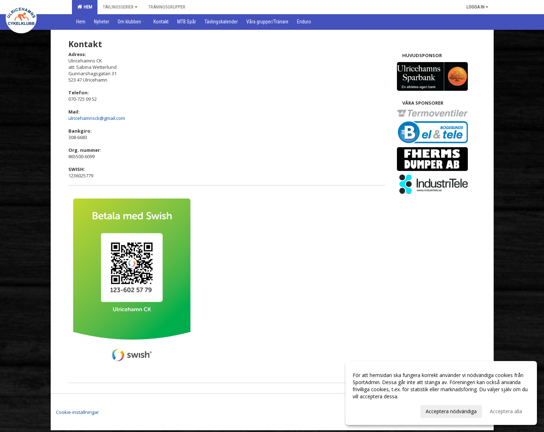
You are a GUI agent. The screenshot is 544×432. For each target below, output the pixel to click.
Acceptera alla (506, 411)
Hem (84, 7)
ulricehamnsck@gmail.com (96, 118)
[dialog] (441, 393)
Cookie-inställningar (77, 412)
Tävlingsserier (120, 7)
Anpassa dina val (372, 410)
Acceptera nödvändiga (451, 411)
